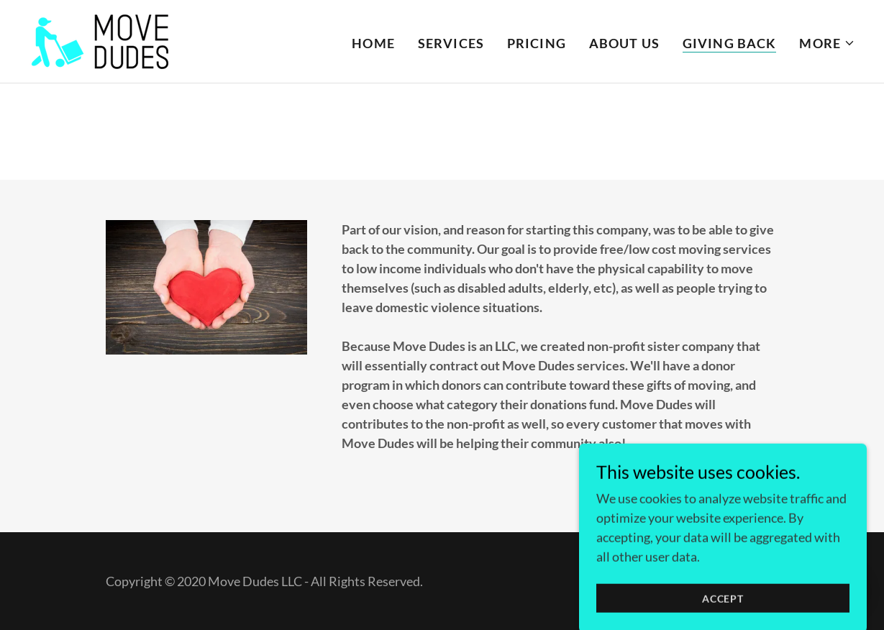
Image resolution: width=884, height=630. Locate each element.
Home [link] (373, 43)
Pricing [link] (536, 43)
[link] (101, 39)
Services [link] (451, 43)
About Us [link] (624, 43)
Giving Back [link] (729, 43)
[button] (827, 43)
